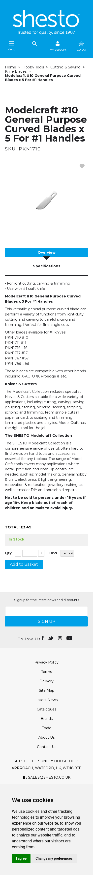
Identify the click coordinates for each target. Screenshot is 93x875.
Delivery (46, 681)
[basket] (81, 46)
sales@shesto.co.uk (46, 777)
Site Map (46, 690)
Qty (8, 553)
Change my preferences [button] (53, 858)
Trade (46, 728)
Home (10, 67)
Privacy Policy (46, 662)
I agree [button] (21, 858)
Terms (46, 671)
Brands (47, 718)
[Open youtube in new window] (69, 638)
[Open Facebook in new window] (43, 638)
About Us (46, 737)
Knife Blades (16, 71)
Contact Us (46, 747)
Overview (47, 252)
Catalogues (46, 709)
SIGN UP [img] (46, 621)
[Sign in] (58, 46)
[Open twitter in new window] (51, 638)
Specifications (46, 266)
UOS (53, 553)
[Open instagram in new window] (60, 638)
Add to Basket (24, 564)
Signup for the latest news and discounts (46, 600)
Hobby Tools (33, 67)
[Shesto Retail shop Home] (46, 33)
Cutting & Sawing (65, 67)
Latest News (46, 700)
